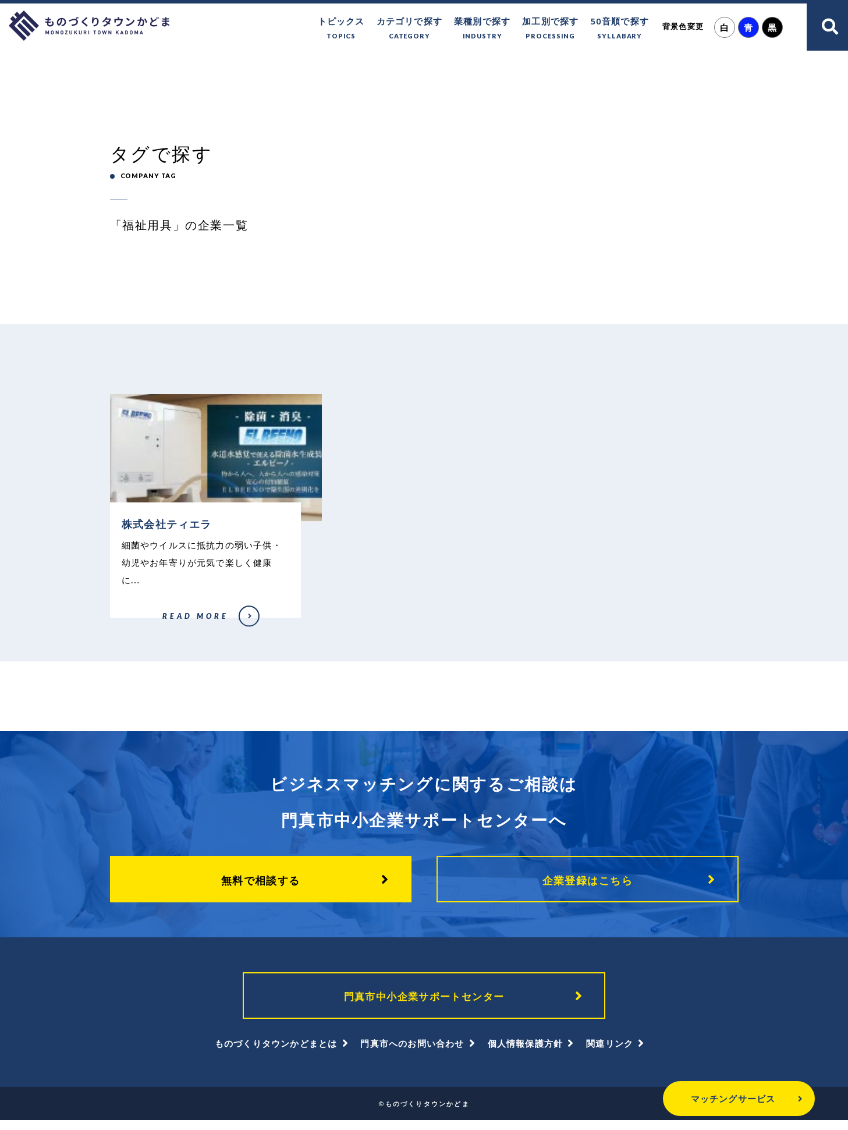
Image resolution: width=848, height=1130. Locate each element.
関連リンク (609, 1053)
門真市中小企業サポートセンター (424, 1004)
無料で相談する (260, 885)
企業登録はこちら (587, 885)
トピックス (341, 28)
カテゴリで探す (409, 28)
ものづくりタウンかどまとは (276, 1053)
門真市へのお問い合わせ (412, 1053)
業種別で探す (482, 28)
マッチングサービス (702, 1098)
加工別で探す (550, 28)
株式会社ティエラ (135, 624)
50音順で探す (619, 28)
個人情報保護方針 (525, 1053)
